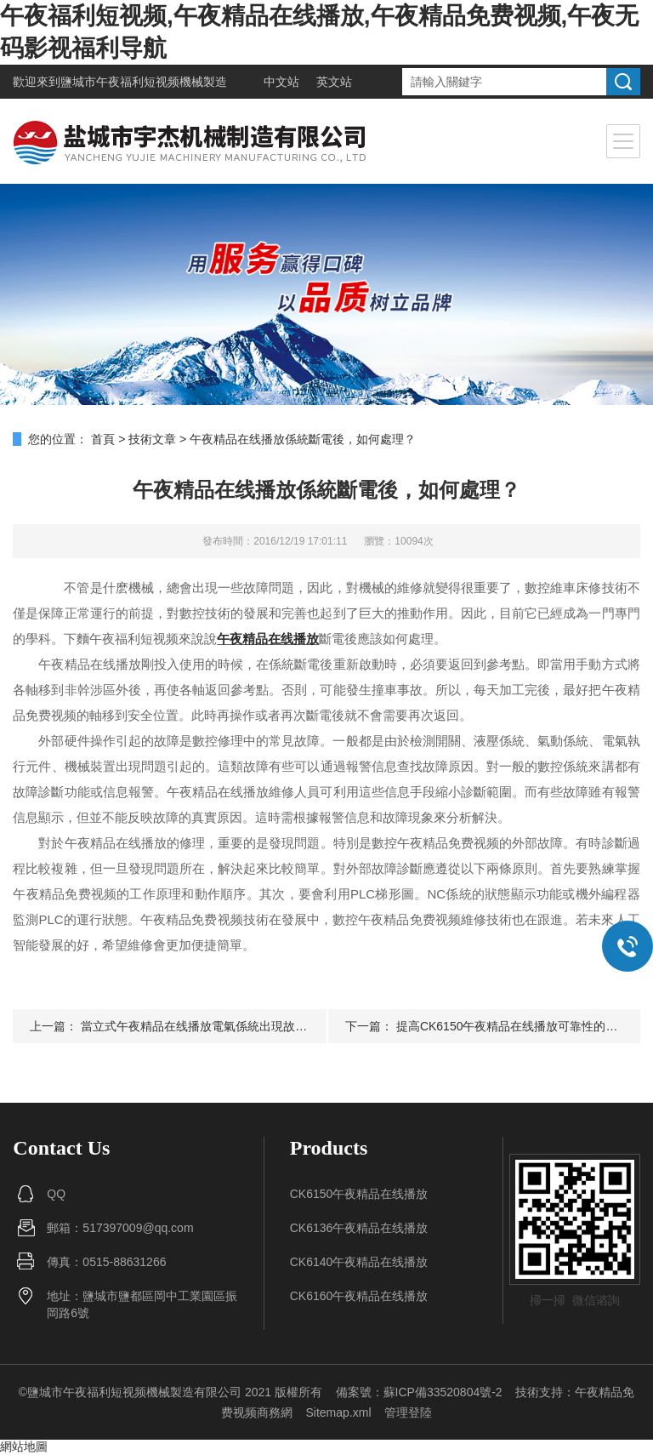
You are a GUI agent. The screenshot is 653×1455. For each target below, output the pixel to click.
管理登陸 (408, 1412)
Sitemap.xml (338, 1412)
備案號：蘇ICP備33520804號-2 (419, 1392)
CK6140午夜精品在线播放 (359, 1262)
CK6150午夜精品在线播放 (359, 1194)
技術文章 (152, 439)
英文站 (334, 81)
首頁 (103, 439)
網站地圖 (24, 1446)
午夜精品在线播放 (268, 638)
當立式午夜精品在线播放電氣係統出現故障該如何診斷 (223, 1026)
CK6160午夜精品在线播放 (359, 1296)
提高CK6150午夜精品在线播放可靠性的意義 (513, 1026)
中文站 (281, 81)
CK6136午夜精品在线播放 (359, 1228)
